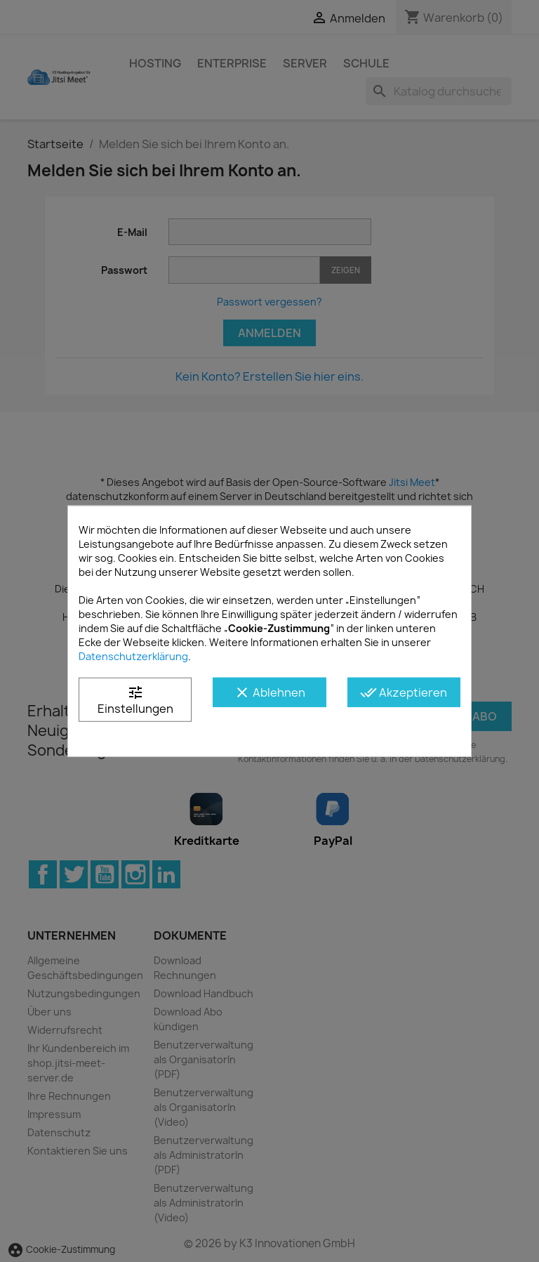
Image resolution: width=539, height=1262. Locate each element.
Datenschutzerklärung (133, 655)
